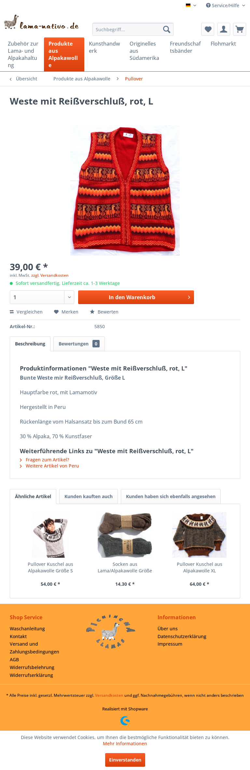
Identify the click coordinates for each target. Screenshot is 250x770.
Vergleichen (26, 312)
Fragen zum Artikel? (44, 459)
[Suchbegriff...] (133, 29)
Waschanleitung (27, 628)
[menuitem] (133, 29)
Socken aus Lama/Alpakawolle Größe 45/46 (125, 567)
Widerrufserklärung (31, 675)
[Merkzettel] (207, 29)
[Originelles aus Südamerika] (145, 50)
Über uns (168, 628)
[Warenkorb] (239, 29)
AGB (14, 659)
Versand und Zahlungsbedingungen (34, 648)
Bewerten (104, 312)
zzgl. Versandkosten (50, 275)
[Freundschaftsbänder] (185, 47)
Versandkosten (109, 695)
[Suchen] (167, 29)
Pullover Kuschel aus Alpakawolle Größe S (50, 567)
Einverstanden (125, 760)
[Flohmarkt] (226, 43)
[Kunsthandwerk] (104, 47)
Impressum (170, 644)
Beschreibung (30, 344)
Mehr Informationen (125, 743)
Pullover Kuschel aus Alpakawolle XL (199, 567)
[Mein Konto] (223, 29)
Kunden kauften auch (88, 496)
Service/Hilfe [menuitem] (223, 5)
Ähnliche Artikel (33, 496)
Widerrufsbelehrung (32, 667)
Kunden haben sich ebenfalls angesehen (170, 496)
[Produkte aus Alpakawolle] (64, 54)
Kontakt (18, 636)
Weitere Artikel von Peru (49, 466)
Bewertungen (79, 343)
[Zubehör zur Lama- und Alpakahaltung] (23, 54)
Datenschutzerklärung (182, 636)
